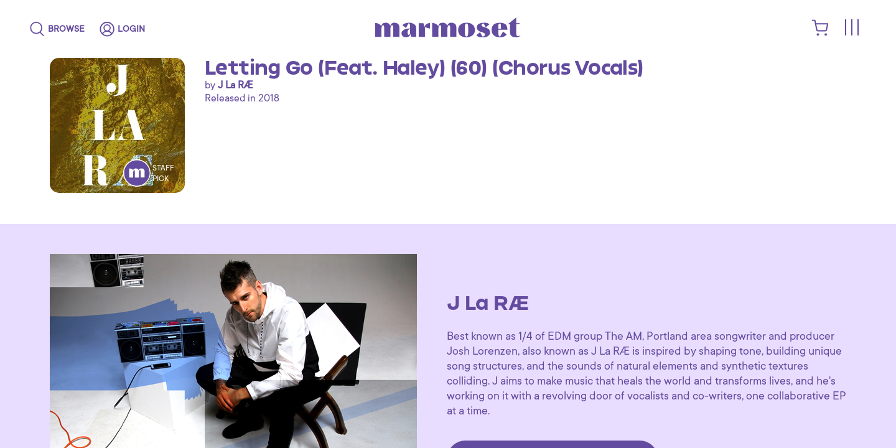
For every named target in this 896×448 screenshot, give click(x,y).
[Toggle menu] (851, 28)
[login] (122, 29)
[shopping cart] (820, 33)
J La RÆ (235, 85)
